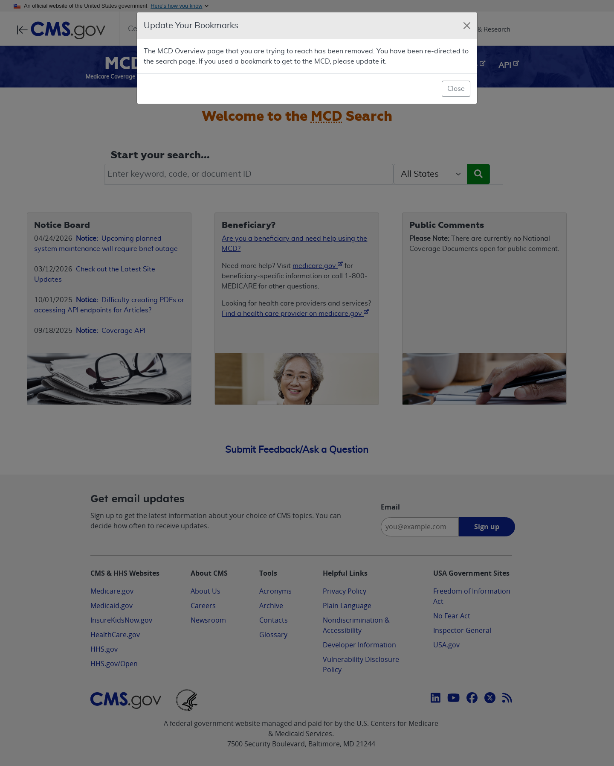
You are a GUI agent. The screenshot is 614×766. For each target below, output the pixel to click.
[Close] (467, 25)
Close (456, 88)
